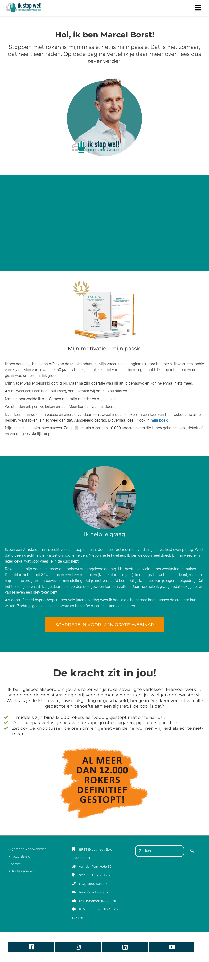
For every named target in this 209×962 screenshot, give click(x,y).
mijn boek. (160, 420)
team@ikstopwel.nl (94, 892)
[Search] (192, 851)
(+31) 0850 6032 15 (93, 884)
